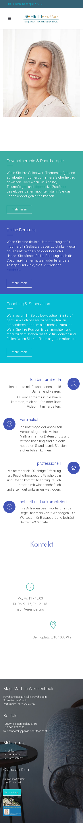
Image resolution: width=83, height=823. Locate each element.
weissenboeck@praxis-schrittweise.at (25, 731)
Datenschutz (15, 758)
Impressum (14, 754)
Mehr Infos (13, 742)
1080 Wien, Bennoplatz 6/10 (25, 4)
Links (11, 750)
